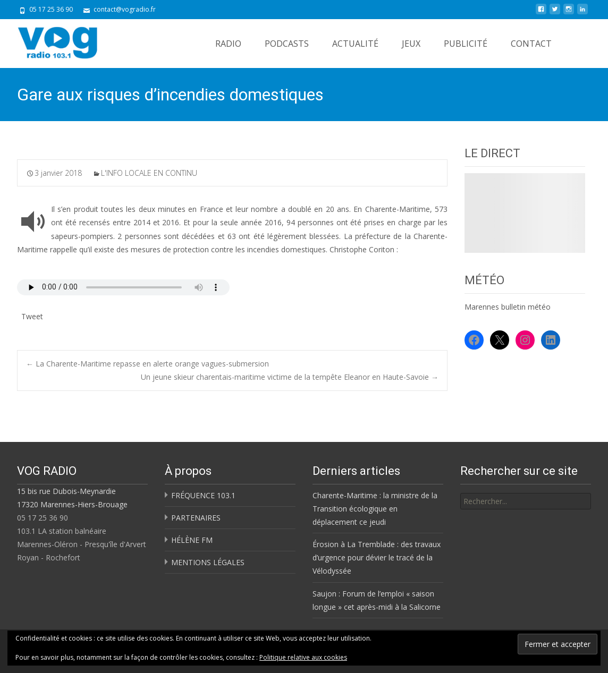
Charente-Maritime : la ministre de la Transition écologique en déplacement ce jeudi (375, 508)
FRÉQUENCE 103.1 (203, 495)
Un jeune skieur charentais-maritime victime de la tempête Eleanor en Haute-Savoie (289, 377)
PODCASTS (287, 43)
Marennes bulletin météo (508, 307)
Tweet (32, 315)
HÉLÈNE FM (192, 540)
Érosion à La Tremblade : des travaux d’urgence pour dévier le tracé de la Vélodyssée (377, 557)
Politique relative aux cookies (303, 657)
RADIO (228, 43)
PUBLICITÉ (465, 43)
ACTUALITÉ (355, 43)
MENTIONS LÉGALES (207, 562)
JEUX (411, 43)
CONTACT (531, 43)
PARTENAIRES (196, 518)
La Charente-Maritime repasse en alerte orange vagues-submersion (147, 364)
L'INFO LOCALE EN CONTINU (149, 173)
